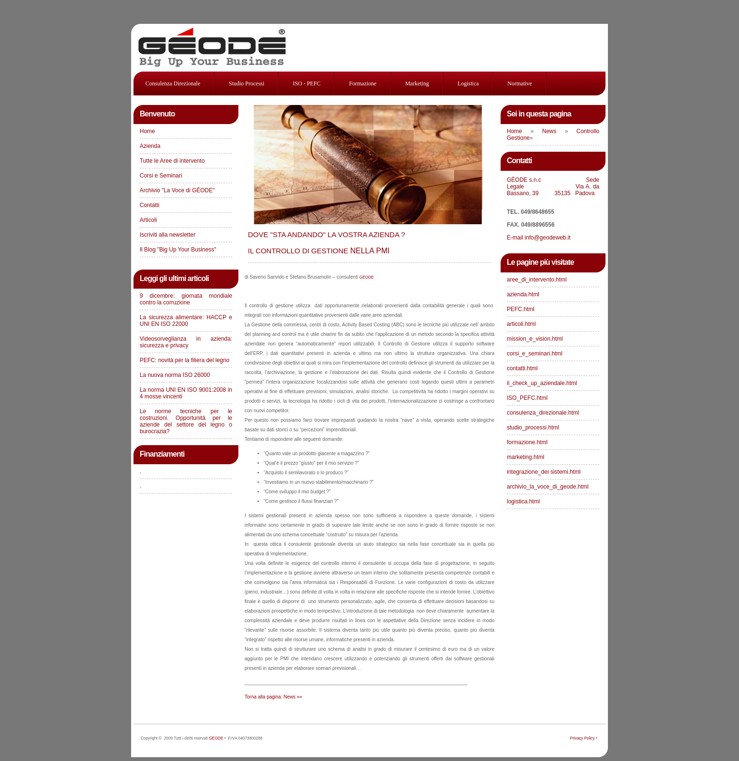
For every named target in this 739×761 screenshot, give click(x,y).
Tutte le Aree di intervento (172, 160)
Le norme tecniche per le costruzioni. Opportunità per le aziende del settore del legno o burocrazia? (186, 421)
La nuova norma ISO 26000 (175, 375)
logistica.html (523, 501)
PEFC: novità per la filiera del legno (184, 360)
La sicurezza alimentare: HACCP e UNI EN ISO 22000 (186, 320)
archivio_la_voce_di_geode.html (547, 486)
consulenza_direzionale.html (543, 412)
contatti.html (522, 368)
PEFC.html (520, 309)
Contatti (149, 205)
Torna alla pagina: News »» (273, 696)
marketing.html (525, 457)
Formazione (362, 83)
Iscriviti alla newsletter (167, 234)
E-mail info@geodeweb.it (539, 237)
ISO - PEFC (306, 83)
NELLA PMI (319, 251)
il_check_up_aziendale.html (542, 383)
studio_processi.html (533, 427)
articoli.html (521, 324)
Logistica (468, 83)
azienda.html (523, 294)
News (553, 131)
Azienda (150, 146)
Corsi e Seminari (161, 175)
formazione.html (527, 442)
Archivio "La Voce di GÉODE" (177, 190)
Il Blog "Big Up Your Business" (178, 249)
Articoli (148, 220)
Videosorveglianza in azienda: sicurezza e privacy (186, 342)
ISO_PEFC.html (527, 398)
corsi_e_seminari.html (535, 353)
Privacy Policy (582, 738)
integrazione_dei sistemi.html (544, 472)
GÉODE (216, 738)
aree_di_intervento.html (536, 279)
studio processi (246, 83)
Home (147, 131)
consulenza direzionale (172, 83)
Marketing (417, 83)
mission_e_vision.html (535, 338)
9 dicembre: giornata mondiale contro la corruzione (186, 299)
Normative (519, 83)
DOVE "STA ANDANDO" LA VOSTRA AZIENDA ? (326, 234)
